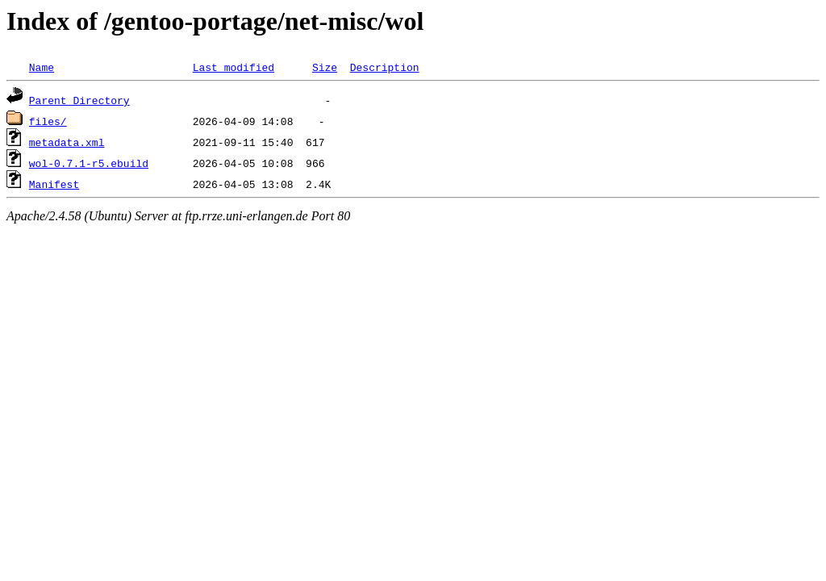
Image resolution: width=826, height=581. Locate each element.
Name (41, 67)
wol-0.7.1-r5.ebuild (88, 163)
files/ (48, 121)
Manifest (54, 184)
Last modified (233, 67)
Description (384, 67)
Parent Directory (79, 100)
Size (324, 67)
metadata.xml (67, 142)
